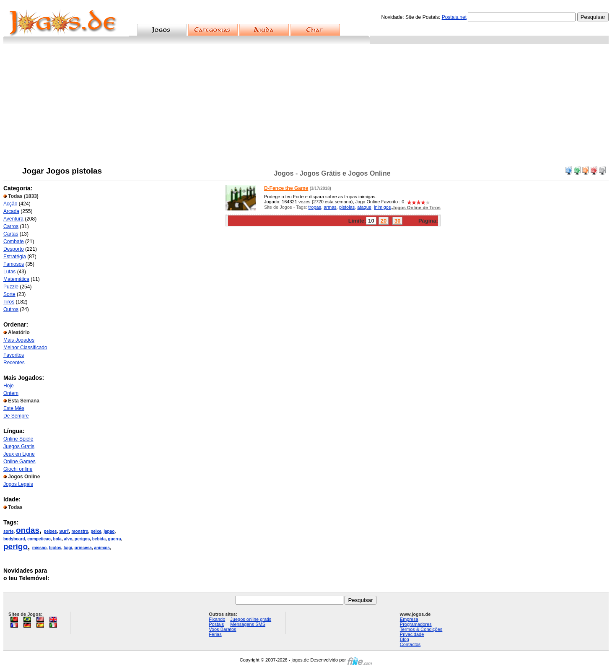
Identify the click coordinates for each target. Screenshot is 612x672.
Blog (404, 639)
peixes (50, 531)
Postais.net (454, 17)
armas (330, 207)
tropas (315, 207)
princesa (83, 547)
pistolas (347, 207)
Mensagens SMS (247, 624)
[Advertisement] (306, 107)
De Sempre (16, 416)
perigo (15, 546)
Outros (10, 309)
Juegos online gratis (250, 619)
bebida (99, 539)
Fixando (217, 619)
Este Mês (13, 408)
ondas (27, 530)
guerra (114, 539)
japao (109, 531)
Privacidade (412, 634)
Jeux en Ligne (19, 454)
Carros (10, 226)
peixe (96, 531)
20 (383, 221)
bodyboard (14, 539)
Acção (10, 204)
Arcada (11, 211)
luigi (68, 547)
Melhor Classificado (25, 347)
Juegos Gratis (18, 446)
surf (64, 531)
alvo (68, 539)
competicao (39, 539)
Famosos (13, 264)
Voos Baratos (222, 629)
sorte (8, 531)
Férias (215, 634)
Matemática (16, 279)
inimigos (382, 207)
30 (397, 221)
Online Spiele (18, 439)
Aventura (13, 219)
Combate (13, 241)
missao (39, 547)
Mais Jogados (18, 340)
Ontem (10, 393)
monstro (80, 531)
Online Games (19, 461)
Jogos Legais (18, 484)
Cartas (10, 234)
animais (102, 547)
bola (57, 539)
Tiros (8, 302)
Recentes (14, 363)
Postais (216, 624)
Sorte (9, 294)
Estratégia (14, 256)
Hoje (8, 386)
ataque (364, 207)
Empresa (409, 619)
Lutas (9, 272)
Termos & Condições (421, 629)
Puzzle (10, 287)
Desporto (13, 249)
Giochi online (17, 469)
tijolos (55, 547)
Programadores (416, 624)
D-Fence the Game (286, 188)
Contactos (410, 644)
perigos (82, 539)
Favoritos (13, 355)
